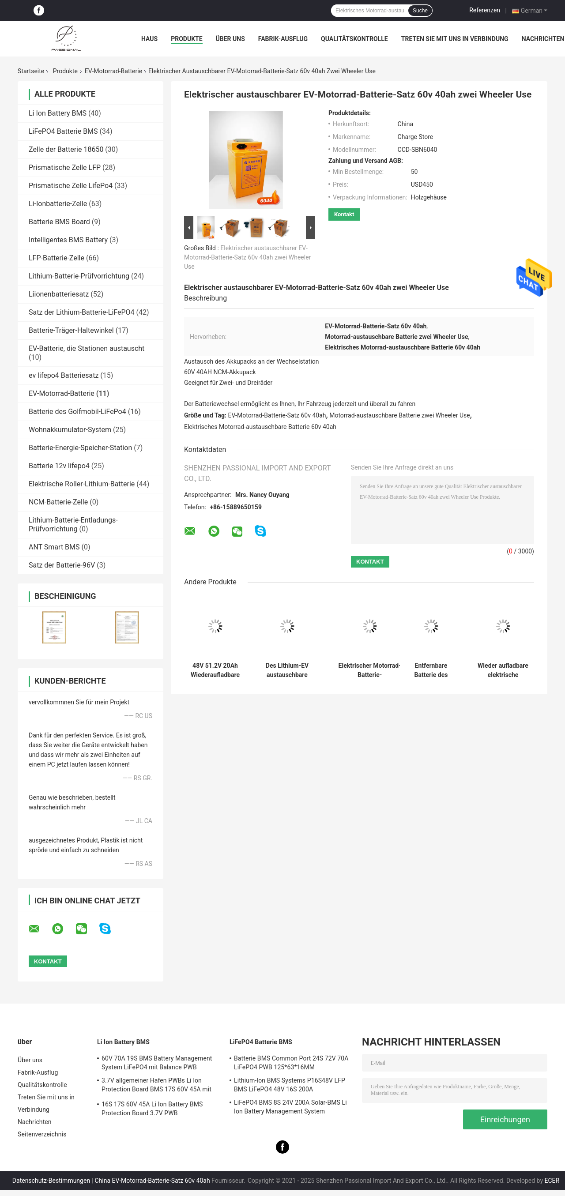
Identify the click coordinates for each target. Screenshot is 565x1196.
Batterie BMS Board (59, 222)
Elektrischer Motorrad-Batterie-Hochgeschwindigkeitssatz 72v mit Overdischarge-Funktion (369, 670)
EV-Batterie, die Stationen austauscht (86, 348)
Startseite (31, 71)
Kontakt (344, 214)
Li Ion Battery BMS (58, 113)
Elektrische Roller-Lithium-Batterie (82, 484)
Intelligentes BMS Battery (68, 240)
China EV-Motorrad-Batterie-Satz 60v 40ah (152, 1180)
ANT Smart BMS (54, 547)
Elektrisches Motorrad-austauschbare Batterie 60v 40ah (260, 426)
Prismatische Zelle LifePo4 (71, 185)
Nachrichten (543, 38)
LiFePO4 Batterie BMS (63, 131)
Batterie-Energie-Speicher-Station (80, 448)
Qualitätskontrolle (354, 38)
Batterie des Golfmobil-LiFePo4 (77, 411)
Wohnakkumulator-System (70, 429)
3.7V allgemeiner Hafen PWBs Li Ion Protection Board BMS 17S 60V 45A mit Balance (156, 1086)
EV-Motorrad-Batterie (113, 71)
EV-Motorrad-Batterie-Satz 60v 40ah (277, 415)
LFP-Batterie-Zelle (56, 258)
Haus (149, 38)
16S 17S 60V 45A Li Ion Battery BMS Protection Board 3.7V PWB (152, 1109)
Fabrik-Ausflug (283, 38)
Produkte (186, 38)
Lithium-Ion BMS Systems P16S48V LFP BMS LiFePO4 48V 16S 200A (289, 1085)
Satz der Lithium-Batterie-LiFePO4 (82, 312)
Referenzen (484, 10)
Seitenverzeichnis (42, 1134)
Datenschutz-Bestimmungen (51, 1180)
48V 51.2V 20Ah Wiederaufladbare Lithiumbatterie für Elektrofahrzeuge (215, 670)
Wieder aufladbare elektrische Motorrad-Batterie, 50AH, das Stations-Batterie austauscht (503, 670)
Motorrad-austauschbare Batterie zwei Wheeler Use (399, 415)
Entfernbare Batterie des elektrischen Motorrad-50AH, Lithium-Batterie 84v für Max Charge (431, 670)
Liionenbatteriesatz (59, 294)
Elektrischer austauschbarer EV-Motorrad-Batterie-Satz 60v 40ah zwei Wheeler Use (247, 257)
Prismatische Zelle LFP (65, 167)
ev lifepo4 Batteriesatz (63, 375)
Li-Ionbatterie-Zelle (58, 203)
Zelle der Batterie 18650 (66, 149)
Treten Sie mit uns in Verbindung (454, 38)
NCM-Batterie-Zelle (58, 502)
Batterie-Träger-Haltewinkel (71, 330)
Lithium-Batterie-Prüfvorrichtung (79, 276)
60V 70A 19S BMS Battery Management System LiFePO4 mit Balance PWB (157, 1063)
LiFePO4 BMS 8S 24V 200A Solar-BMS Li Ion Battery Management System (290, 1107)
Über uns (230, 38)
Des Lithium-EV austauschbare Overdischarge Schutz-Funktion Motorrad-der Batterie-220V (287, 670)
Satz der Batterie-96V (62, 565)
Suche (420, 11)
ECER (552, 1180)
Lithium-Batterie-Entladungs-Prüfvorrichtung (73, 524)
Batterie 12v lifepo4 (59, 466)
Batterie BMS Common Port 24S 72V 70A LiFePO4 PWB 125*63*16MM (291, 1063)
